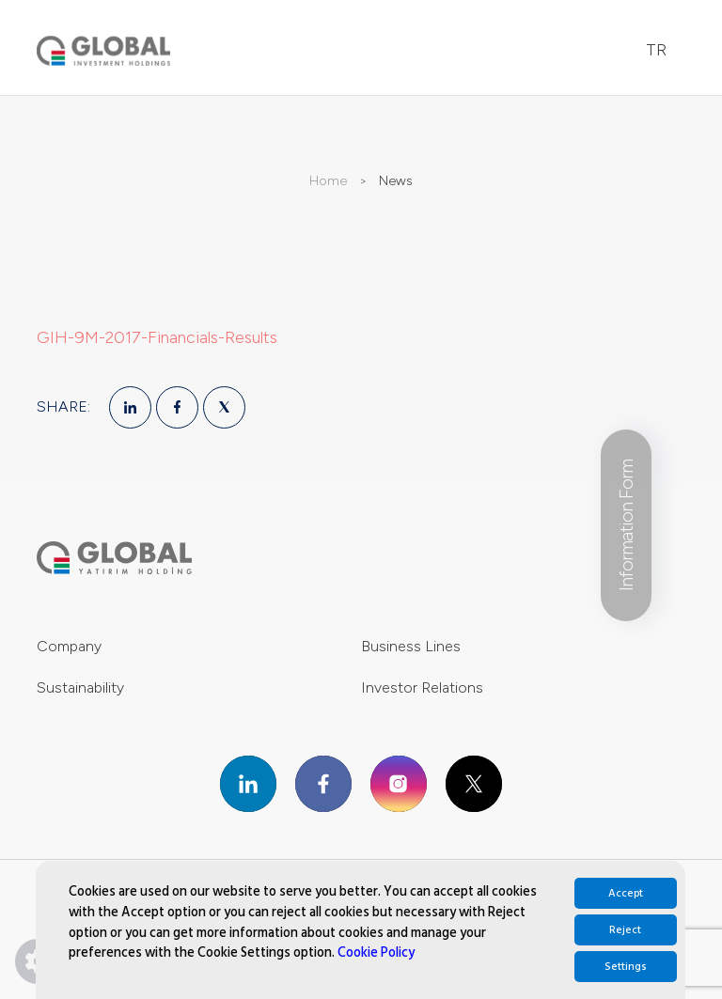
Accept (625, 893)
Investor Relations (422, 687)
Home (328, 181)
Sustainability (80, 687)
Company (69, 646)
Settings (625, 967)
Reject (625, 930)
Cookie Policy (376, 952)
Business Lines (411, 646)
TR (656, 49)
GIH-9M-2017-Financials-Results (157, 337)
